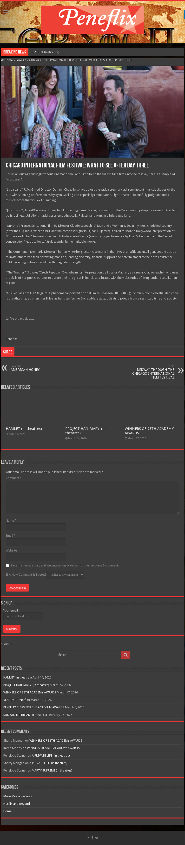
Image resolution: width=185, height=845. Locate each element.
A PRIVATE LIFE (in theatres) (51, 755)
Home (7, 60)
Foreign (21, 60)
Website (11, 550)
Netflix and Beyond (16, 803)
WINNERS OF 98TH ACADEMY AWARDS (29, 692)
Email (10, 535)
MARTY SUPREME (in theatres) (52, 770)
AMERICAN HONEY (35, 368)
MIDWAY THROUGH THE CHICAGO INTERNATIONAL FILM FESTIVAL (149, 372)
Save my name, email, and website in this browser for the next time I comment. (65, 565)
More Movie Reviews (17, 796)
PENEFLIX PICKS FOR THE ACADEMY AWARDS (33, 707)
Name (11, 520)
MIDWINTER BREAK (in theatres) (25, 715)
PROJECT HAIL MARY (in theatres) (26, 685)
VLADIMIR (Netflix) (16, 700)
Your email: (11, 610)
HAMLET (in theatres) (44, 52)
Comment (14, 478)
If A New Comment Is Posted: (45, 575)
